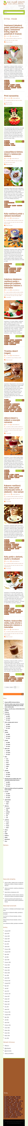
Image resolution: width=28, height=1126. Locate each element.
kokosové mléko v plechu (10, 202)
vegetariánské (8, 799)
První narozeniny (11, 95)
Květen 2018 (7, 967)
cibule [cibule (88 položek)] (7, 1099)
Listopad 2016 (7, 1014)
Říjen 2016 (7, 1017)
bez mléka (7, 83)
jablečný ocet (8, 401)
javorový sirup (13, 268)
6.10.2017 (8, 561)
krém (15, 547)
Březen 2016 (7, 1035)
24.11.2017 (8, 494)
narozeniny (8, 145)
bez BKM (10, 38)
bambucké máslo (8, 263)
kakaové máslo (19, 340)
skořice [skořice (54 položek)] (7, 1111)
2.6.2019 (7, 36)
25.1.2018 (8, 424)
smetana (20, 205)
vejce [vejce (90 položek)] (14, 1114)
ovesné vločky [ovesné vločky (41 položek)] (13, 1106)
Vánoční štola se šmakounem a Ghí (12, 892)
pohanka (8, 812)
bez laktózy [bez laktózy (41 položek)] (18, 1096)
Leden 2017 (7, 1009)
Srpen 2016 (7, 1022)
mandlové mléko (8, 611)
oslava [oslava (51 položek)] (7, 1106)
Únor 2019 (7, 944)
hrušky (12, 609)
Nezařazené (7, 839)
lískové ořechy (8, 205)
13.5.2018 (8, 290)
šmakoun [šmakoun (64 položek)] (7, 1117)
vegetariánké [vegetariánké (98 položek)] (18, 1112)
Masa (6, 756)
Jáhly (17, 430)
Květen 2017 (7, 999)
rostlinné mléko (13, 408)
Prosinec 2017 (7, 980)
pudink (12, 86)
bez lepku (18, 38)
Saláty (6, 730)
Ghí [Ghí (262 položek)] (17, 1101)
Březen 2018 (7, 972)
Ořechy (5, 223)
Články (6, 837)
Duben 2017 (7, 1001)
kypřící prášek (15, 405)
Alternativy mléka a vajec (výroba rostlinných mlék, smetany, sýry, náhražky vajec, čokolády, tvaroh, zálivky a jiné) (14, 705)
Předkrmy (16, 357)
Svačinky (6, 770)
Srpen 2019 (7, 933)
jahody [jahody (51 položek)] (7, 1102)
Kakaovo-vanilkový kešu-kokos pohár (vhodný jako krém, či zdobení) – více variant (14, 488)
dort (12, 143)
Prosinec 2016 (7, 1012)
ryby (7, 768)
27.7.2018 (8, 218)
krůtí (7, 758)
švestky (17, 477)
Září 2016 (6, 1020)
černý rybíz (7, 266)
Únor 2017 (7, 1006)
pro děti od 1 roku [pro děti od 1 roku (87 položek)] (14, 1109)
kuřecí (7, 762)
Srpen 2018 (7, 959)
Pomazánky (7, 714)
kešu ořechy (16, 545)
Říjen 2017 (7, 985)
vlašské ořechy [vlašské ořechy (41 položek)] (19, 1114)
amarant (8, 808)
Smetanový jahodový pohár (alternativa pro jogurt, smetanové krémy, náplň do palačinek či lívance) (13, 29)
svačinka (14, 87)
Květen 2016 (7, 1030)
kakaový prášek (8, 341)
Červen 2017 (7, 996)
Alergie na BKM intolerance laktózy (12, 702)
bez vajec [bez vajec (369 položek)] (13, 1098)
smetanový (7, 87)
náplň (20, 547)
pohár (7, 86)
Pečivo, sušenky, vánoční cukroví (11, 722)
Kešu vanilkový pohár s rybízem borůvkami (14, 214)
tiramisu (19, 409)
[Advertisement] (14, 862)
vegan (20, 87)
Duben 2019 (7, 938)
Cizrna (7, 822)
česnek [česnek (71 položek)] (14, 1115)
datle (13, 608)
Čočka (7, 823)
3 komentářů (8, 568)
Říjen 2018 (7, 954)
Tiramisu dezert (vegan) (11, 352)
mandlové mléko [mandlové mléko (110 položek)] (8, 1105)
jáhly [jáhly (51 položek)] (11, 1102)
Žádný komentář (9, 42)
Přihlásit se (7, 1045)
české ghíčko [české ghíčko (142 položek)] (8, 1115)
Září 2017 (6, 988)
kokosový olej (8, 405)
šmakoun (12, 612)
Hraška (6, 833)
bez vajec (8, 40)
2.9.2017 (7, 629)
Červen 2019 (7, 936)
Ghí (12, 474)
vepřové (7, 764)
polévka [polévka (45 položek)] (20, 1108)
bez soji (7, 473)
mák (16, 476)
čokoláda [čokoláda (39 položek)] (19, 1115)
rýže (7, 815)
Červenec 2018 (8, 962)
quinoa (7, 813)
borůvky (7, 265)
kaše (11, 476)
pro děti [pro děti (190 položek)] (7, 1109)
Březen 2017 (7, 1004)
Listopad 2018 (7, 951)
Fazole (7, 825)
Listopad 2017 (7, 983)
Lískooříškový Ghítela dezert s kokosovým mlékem (13, 153)
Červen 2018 (7, 965)
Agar (7, 38)
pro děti (21, 611)
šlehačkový (18, 86)
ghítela (7, 201)
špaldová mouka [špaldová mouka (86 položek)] (14, 1117)
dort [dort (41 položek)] (13, 1101)
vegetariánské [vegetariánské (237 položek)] (8, 1114)
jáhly (7, 476)
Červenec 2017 (8, 993)
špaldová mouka (8, 409)
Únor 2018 (7, 975)
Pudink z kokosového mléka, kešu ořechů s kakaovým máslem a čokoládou (13, 623)
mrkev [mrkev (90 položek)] (19, 1105)
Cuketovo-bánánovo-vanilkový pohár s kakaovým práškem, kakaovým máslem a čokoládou (13, 283)
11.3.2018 (8, 355)
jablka (17, 474)
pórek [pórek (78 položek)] (20, 1109)
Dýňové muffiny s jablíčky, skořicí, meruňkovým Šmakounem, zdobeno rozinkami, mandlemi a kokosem (14, 884)
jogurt (18, 84)
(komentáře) (8, 1051)
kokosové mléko (13, 269)
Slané (7, 803)
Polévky (6, 740)
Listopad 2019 (7, 931)
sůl (14, 409)
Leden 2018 (7, 978)
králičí (7, 766)
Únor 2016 (7, 1038)
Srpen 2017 (7, 991)
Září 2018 (6, 957)
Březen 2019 (7, 941)
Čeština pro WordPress (9, 1053)
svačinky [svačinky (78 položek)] (17, 1111)
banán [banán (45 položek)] (7, 1096)
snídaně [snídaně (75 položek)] (12, 1111)
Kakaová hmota (6, 919)
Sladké (16, 40)
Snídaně (6, 732)
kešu (6, 269)
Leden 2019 (7, 946)
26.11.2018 (8, 98)
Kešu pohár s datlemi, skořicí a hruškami (13, 557)
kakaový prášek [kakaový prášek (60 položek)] (17, 1102)
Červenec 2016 (8, 1025)
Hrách (7, 827)
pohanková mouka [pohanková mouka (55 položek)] (14, 1108)
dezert (13, 84)
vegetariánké (8, 89)
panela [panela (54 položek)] (19, 1106)
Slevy (6, 841)
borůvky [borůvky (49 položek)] (18, 1098)
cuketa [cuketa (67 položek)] (11, 1099)
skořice (7, 612)
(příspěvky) (8, 1048)
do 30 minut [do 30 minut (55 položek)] (8, 1101)
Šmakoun (6, 431)
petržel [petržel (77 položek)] (7, 1108)
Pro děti (6, 791)
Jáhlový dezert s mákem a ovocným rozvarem (12, 420)
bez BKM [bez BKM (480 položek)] (12, 1096)
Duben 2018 (7, 970)
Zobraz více (18, 81)
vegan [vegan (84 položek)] (12, 1112)
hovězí (7, 760)
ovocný (21, 476)
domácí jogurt (8, 544)
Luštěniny (7, 819)
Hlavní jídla (7, 748)
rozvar (12, 477)
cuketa (7, 340)
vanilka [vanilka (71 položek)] (7, 1112)
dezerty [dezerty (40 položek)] (16, 1099)
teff (7, 817)
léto (6, 204)
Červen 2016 (7, 1027)
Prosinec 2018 (7, 949)
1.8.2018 (7, 158)
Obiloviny (7, 806)
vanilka (18, 271)
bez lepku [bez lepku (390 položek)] (7, 1098)
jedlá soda (7, 402)
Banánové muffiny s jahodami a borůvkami (14, 923)
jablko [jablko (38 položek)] (21, 1101)
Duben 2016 (7, 1033)
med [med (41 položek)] (14, 1105)
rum (20, 408)
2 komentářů (8, 297)
